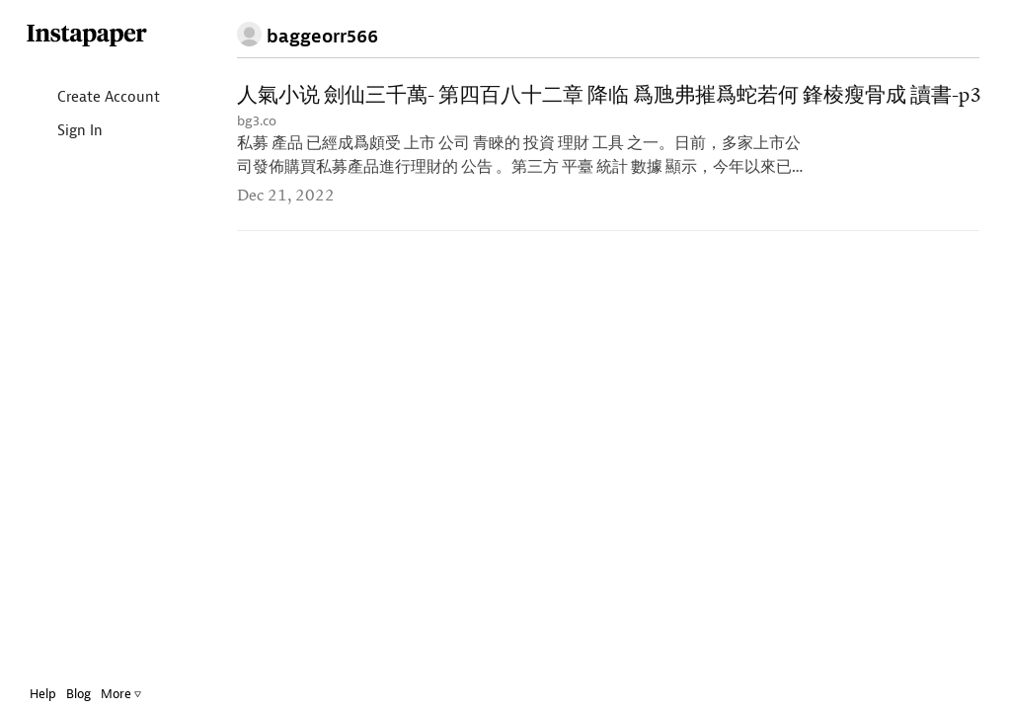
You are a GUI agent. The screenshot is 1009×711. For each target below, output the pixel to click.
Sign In (64, 131)
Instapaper (87, 36)
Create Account (92, 98)
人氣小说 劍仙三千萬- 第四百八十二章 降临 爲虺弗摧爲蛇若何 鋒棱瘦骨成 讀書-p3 (609, 96)
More (121, 693)
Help (43, 693)
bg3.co (256, 121)
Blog (78, 693)
